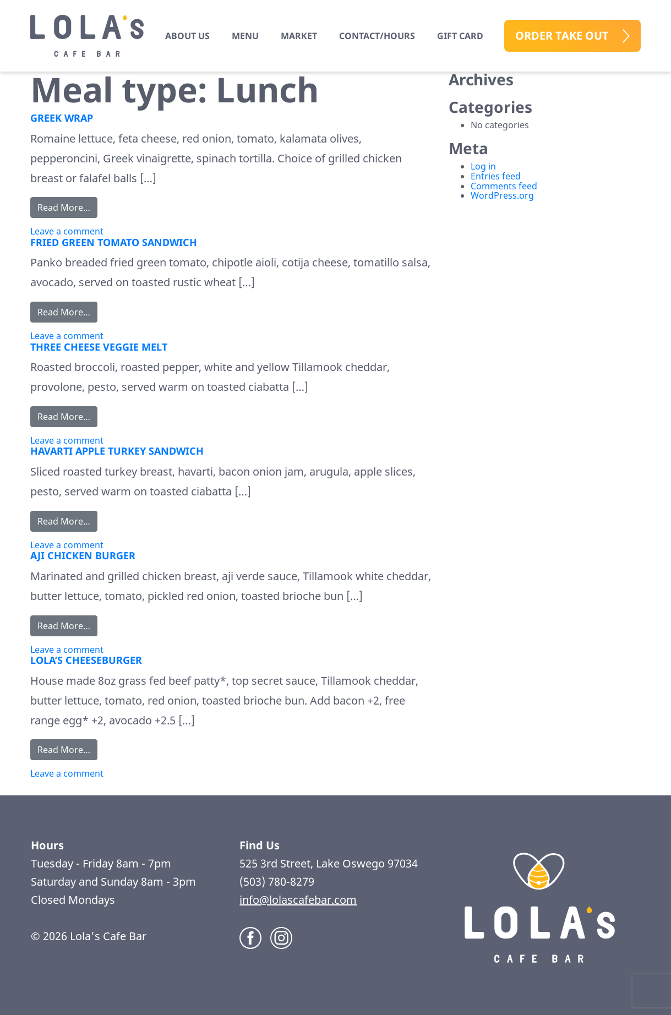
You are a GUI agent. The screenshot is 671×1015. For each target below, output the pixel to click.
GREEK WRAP (61, 117)
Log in (483, 166)
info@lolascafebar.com (298, 899)
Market (299, 36)
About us (187, 36)
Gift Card (460, 36)
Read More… (67, 207)
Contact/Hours (377, 36)
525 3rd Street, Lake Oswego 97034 (330, 863)
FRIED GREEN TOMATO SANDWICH (113, 242)
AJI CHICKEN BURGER (82, 555)
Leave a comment (66, 231)
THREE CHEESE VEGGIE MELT (98, 346)
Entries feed (496, 176)
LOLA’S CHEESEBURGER (86, 660)
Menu (245, 36)
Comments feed (504, 186)
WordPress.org (502, 195)
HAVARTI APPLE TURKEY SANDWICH (117, 450)
